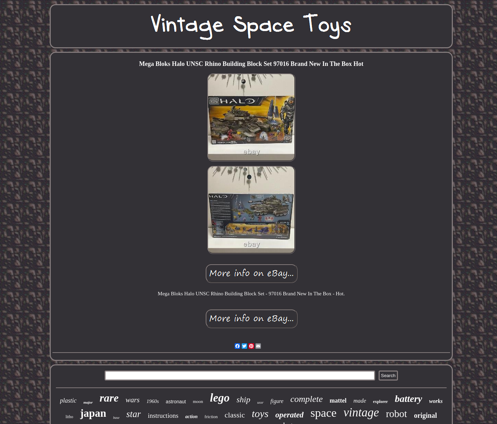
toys (260, 413)
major (88, 402)
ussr (260, 402)
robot (396, 413)
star (133, 414)
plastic (68, 400)
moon (198, 401)
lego (220, 398)
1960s (153, 401)
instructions (163, 415)
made (359, 400)
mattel (338, 400)
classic (235, 415)
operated (289, 415)
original (425, 415)
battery (408, 398)
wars (133, 400)
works (435, 401)
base (116, 418)
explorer (380, 401)
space (324, 412)
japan (93, 413)
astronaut (176, 401)
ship (243, 399)
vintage (361, 412)
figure (277, 401)
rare (109, 398)
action (191, 416)
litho (69, 416)
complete (306, 399)
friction (211, 416)
